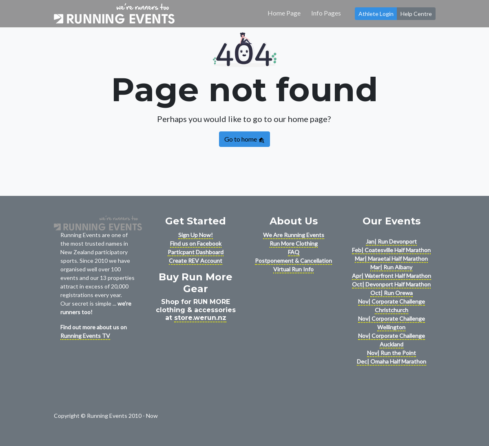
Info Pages (326, 13)
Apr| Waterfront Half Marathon (391, 275)
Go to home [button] (244, 139)
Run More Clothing (294, 243)
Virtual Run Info (293, 269)
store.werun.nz (200, 318)
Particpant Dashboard (195, 252)
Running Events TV (85, 335)
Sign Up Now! (195, 234)
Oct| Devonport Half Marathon (391, 284)
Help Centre (416, 13)
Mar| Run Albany (391, 267)
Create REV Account (195, 260)
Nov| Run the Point (391, 352)
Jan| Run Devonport (391, 241)
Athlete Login (376, 13)
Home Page (284, 13)
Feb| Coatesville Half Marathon (391, 249)
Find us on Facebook (195, 243)
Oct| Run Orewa (391, 292)
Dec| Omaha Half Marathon (391, 361)
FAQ (293, 252)
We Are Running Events (293, 234)
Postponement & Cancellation (293, 260)
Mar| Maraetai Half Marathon (391, 258)
